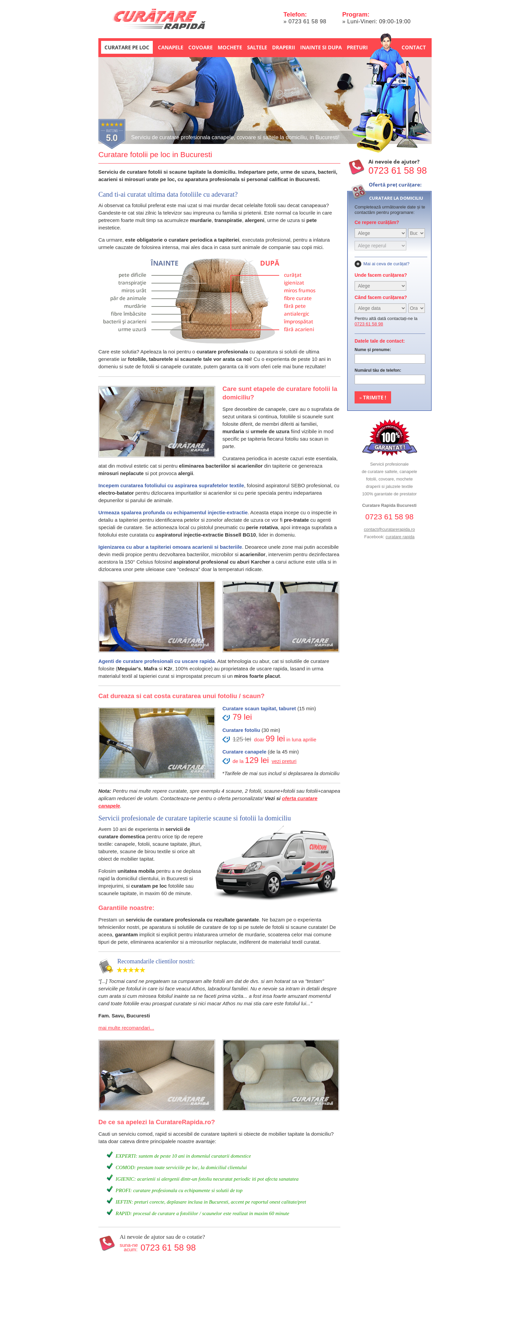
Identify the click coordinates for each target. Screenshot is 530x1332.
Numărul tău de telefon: (378, 370)
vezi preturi (284, 761)
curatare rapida (400, 536)
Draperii (283, 47)
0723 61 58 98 (307, 21)
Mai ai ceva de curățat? (386, 263)
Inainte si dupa (321, 47)
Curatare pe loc (126, 47)
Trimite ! (372, 397)
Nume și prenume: (373, 349)
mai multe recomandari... (126, 1028)
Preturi (357, 47)
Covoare (200, 47)
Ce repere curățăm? (377, 222)
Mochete (230, 47)
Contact (414, 47)
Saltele (257, 47)
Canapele (170, 47)
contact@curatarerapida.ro (389, 529)
